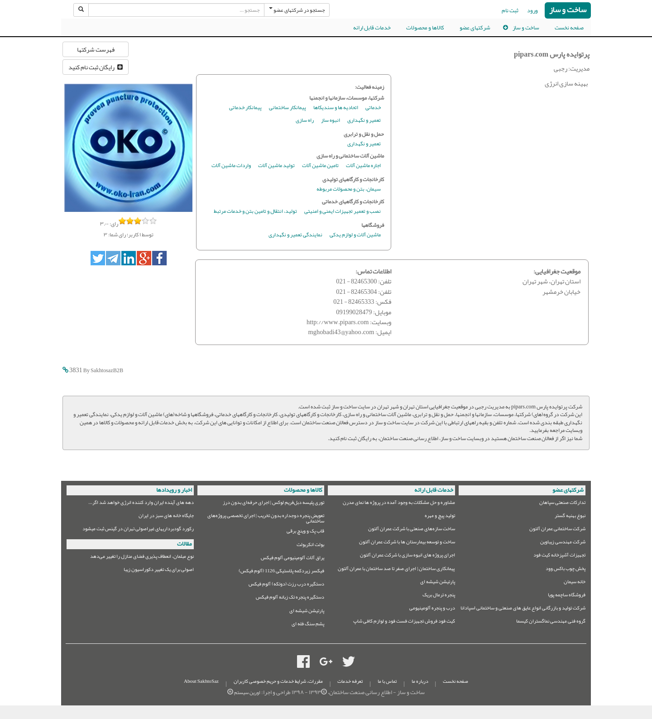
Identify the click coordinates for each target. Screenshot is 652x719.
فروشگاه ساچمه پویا (566, 596)
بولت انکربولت (310, 546)
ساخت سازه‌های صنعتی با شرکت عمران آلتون (411, 530)
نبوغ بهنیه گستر (570, 517)
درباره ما (420, 681)
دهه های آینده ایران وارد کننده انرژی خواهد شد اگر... (141, 504)
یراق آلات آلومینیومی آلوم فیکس (292, 559)
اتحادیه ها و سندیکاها (335, 108)
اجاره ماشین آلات (363, 166)
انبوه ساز (330, 120)
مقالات (184, 544)
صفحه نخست (569, 28)
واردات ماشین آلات (231, 166)
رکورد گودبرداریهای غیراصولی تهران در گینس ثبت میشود (138, 530)
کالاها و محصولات (425, 28)
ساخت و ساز (567, 10)
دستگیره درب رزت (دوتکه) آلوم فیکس (286, 585)
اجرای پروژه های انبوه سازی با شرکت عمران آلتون (407, 556)
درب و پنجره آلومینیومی (432, 609)
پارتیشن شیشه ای (437, 583)
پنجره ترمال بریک (438, 596)
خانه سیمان (574, 583)
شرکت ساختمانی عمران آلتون (557, 530)
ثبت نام (510, 10)
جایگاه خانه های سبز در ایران (166, 517)
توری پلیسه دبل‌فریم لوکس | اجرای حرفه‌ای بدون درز (273, 504)
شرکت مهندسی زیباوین (562, 543)
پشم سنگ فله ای (308, 625)
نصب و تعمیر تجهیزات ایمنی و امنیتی (342, 211)
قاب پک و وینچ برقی (305, 532)
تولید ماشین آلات (276, 166)
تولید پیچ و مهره (440, 517)
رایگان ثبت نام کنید (95, 67)
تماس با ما (387, 681)
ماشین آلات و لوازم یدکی (355, 235)
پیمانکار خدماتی (245, 108)
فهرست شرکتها (96, 49)
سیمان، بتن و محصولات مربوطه (348, 189)
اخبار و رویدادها (174, 490)
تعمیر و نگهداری (364, 120)
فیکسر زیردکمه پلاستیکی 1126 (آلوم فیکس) (281, 572)
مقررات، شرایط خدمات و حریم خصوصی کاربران (278, 681)
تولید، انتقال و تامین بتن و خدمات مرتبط (255, 211)
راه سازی (305, 120)
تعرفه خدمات (350, 681)
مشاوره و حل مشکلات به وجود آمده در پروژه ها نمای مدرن (399, 504)
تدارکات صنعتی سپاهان (562, 504)
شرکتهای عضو (475, 28)
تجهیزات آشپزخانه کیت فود (559, 556)
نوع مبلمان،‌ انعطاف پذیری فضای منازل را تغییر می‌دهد (142, 557)
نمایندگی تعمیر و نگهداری (295, 235)
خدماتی (373, 108)
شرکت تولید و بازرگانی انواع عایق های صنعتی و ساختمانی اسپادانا (522, 609)
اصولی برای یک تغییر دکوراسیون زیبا (159, 571)
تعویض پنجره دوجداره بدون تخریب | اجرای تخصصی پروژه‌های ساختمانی (265, 518)
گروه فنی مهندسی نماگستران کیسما (550, 622)
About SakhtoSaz (201, 681)
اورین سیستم (247, 692)
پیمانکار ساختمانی (287, 108)
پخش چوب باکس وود (565, 570)
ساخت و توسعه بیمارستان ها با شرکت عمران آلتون (407, 543)
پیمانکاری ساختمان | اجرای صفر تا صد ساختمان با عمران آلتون (396, 570)
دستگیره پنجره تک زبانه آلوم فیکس (290, 598)
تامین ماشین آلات (320, 166)
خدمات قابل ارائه (372, 28)
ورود (532, 10)
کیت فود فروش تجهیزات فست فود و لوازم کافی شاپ (404, 622)
